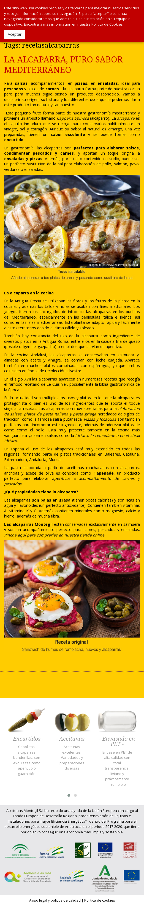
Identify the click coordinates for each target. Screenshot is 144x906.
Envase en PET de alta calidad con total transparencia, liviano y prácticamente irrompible (117, 768)
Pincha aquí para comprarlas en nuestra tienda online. (54, 535)
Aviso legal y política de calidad (55, 900)
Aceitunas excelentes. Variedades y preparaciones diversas (71, 757)
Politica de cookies (99, 900)
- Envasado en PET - (117, 741)
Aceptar (14, 34)
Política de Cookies (107, 24)
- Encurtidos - (27, 739)
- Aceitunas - (72, 739)
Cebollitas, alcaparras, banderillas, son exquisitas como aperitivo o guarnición (26, 760)
